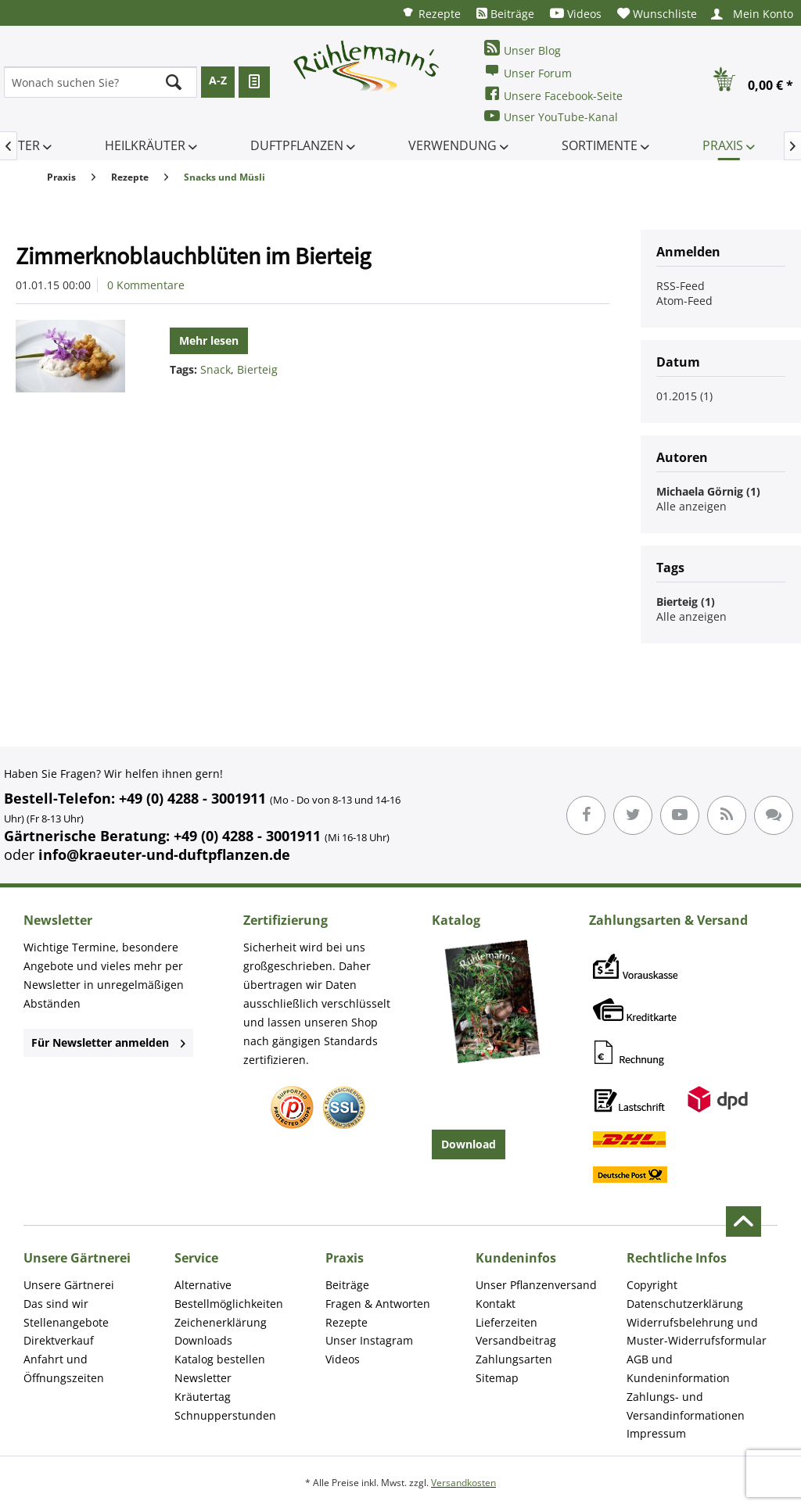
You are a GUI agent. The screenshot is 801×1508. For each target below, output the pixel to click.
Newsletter (203, 1377)
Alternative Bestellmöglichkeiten (228, 1294)
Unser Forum (528, 72)
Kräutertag (202, 1396)
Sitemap (497, 1377)
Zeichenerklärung (220, 1322)
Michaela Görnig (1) (708, 491)
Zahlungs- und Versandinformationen (686, 1406)
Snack (215, 369)
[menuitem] (431, 13)
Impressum (656, 1433)
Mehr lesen (209, 340)
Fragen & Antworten (377, 1303)
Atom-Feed (684, 300)
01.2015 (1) (684, 396)
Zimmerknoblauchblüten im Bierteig (193, 255)
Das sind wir (55, 1303)
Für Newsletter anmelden (108, 1042)
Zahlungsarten (514, 1359)
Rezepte (431, 13)
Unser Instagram (369, 1340)
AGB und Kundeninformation (678, 1368)
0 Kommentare (146, 285)
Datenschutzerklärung (685, 1303)
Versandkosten (463, 1482)
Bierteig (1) (685, 601)
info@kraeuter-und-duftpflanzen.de (164, 854)
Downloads (203, 1340)
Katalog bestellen (219, 1359)
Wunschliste (657, 13)
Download (468, 1144)
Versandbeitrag (516, 1340)
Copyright (652, 1284)
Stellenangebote (66, 1322)
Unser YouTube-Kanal (551, 116)
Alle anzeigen (691, 506)
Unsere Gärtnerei (68, 1284)
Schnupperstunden (225, 1415)
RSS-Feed (680, 285)
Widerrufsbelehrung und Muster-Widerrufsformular (697, 1332)
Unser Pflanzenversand (536, 1284)
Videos (576, 13)
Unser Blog (522, 49)
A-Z (218, 80)
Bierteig (257, 369)
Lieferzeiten (506, 1322)
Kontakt (495, 1303)
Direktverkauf (58, 1340)
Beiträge (505, 13)
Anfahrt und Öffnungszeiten (63, 1368)
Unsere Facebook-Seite (553, 94)
